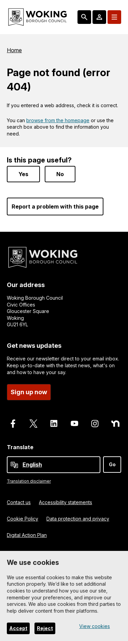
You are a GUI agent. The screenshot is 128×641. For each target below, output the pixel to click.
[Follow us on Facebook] (13, 422)
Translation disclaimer (29, 479)
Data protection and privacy (77, 517)
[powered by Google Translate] (14, 463)
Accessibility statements (65, 500)
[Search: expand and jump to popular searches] (84, 17)
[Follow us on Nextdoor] (115, 422)
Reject (45, 628)
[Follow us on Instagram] (95, 422)
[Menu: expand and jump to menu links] (114, 17)
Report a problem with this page (55, 205)
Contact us (19, 500)
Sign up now (29, 390)
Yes (23, 172)
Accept (18, 628)
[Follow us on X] (33, 422)
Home (14, 50)
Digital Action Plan (27, 533)
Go (112, 463)
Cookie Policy (22, 517)
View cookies (94, 626)
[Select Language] (53, 463)
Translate (20, 445)
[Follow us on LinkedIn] (54, 422)
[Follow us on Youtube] (74, 422)
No (60, 172)
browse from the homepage (57, 120)
